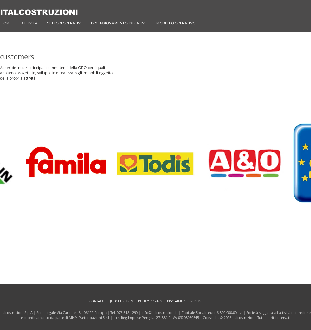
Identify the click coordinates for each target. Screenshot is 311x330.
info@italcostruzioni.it (160, 312)
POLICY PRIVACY (150, 301)
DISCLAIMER (176, 301)
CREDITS (195, 301)
